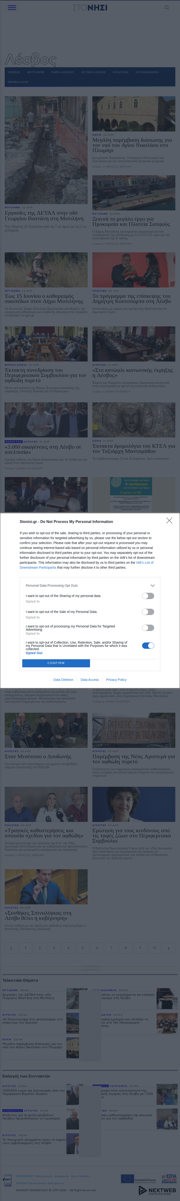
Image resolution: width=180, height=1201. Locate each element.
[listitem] (90, 585)
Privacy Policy (116, 680)
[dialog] (90, 600)
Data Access (90, 680)
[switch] (148, 596)
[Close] (170, 522)
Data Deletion (63, 680)
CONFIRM (56, 663)
